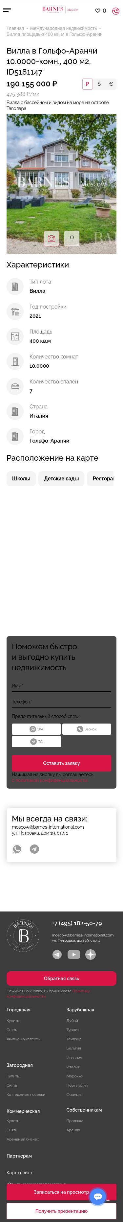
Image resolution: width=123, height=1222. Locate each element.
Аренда (73, 1130)
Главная (16, 28)
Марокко (75, 1076)
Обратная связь (61, 978)
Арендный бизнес (23, 1139)
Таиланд (74, 1039)
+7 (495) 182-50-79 (77, 923)
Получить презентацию (61, 1211)
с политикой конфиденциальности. (50, 780)
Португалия (77, 1085)
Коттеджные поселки (26, 1094)
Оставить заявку (61, 763)
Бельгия (74, 1048)
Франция (75, 1094)
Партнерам (19, 1156)
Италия (73, 1067)
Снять (12, 1029)
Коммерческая (23, 1111)
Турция (73, 1029)
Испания (74, 1057)
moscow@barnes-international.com (48, 827)
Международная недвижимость (64, 28)
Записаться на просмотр (61, 1192)
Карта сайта (19, 1172)
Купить (13, 1020)
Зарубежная (80, 1009)
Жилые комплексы (23, 1039)
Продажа (75, 1120)
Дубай (72, 1020)
